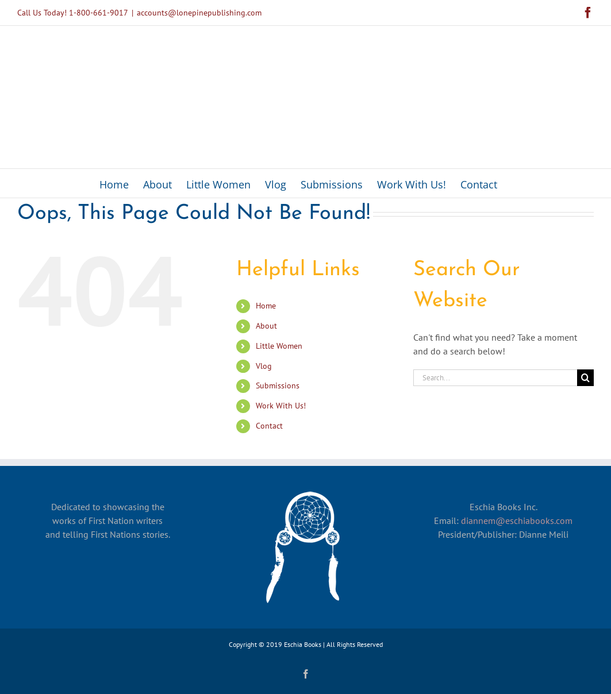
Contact (269, 426)
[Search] (585, 377)
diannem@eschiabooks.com (516, 520)
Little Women (279, 346)
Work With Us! (281, 405)
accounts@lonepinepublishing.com (199, 12)
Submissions (277, 385)
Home (266, 305)
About (266, 326)
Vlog (264, 366)
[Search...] (495, 377)
